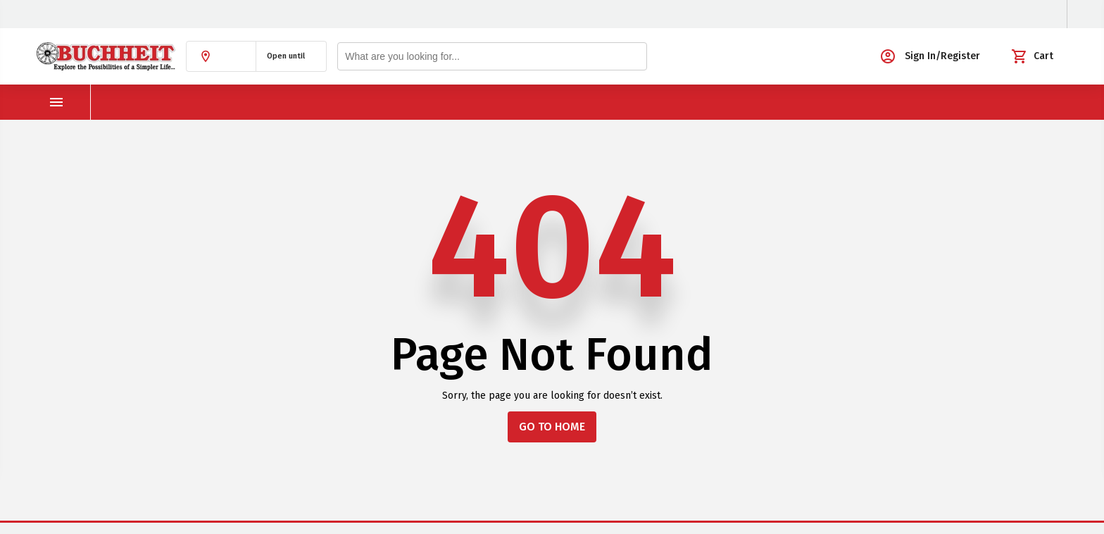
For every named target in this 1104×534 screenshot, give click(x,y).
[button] (221, 56)
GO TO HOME (552, 426)
